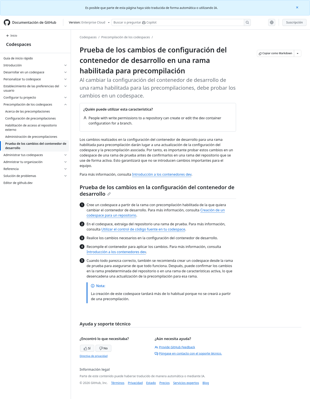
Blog (206, 383)
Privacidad (135, 383)
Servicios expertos (186, 383)
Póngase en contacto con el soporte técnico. (188, 353)
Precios (164, 383)
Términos (117, 383)
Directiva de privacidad (93, 356)
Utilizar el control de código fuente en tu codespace (143, 229)
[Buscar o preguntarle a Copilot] (181, 22)
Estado (151, 383)
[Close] (297, 7)
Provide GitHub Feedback (175, 347)
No (103, 348)
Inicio (11, 35)
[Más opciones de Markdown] (297, 53)
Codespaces (18, 44)
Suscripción (294, 22)
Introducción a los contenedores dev (161, 174)
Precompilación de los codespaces (125, 37)
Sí (87, 348)
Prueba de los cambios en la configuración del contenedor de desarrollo (157, 190)
